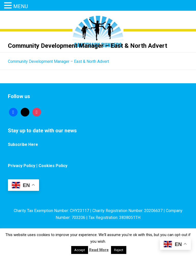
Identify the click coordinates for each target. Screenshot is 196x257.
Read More (99, 250)
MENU (20, 6)
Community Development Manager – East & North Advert (58, 61)
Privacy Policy (21, 165)
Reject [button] (118, 250)
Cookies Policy (53, 165)
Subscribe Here (23, 144)
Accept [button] (79, 250)
